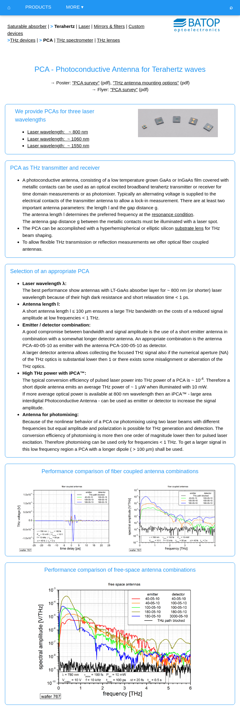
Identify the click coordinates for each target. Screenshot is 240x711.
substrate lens (189, 228)
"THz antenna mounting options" (146, 82)
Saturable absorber (27, 26)
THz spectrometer (75, 40)
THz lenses (108, 40)
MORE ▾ (75, 7)
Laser (84, 26)
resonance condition (172, 214)
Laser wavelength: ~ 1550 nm (58, 145)
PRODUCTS (38, 7)
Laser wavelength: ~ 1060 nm (58, 138)
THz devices (23, 40)
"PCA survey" (86, 82)
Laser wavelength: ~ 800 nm (57, 131)
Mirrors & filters (109, 26)
